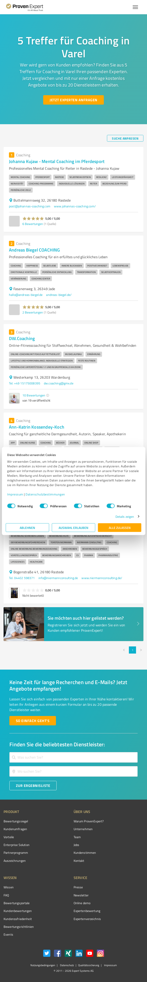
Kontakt (79, 860)
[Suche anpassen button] (125, 138)
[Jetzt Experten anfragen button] (73, 100)
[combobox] (73, 757)
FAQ (6, 895)
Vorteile (9, 837)
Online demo (82, 903)
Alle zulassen (120, 527)
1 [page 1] (132, 650)
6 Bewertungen (32, 224)
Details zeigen (124, 516)
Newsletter (81, 895)
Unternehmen (83, 829)
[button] (33, 219)
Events (8, 934)
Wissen (9, 887)
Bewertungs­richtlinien (19, 926)
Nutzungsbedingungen (42, 965)
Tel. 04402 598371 (22, 578)
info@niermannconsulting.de (58, 578)
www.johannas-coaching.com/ (75, 206)
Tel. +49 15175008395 (24, 383)
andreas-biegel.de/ (59, 295)
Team (77, 837)
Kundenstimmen (85, 852)
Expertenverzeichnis (87, 919)
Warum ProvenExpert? (89, 821)
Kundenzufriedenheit (18, 919)
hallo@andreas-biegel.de (26, 295)
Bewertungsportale (17, 903)
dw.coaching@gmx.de (58, 383)
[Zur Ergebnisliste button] (33, 785)
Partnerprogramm (16, 852)
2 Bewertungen (32, 312)
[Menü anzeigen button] (135, 7)
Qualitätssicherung (88, 965)
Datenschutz (66, 965)
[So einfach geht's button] (32, 720)
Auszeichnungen (15, 860)
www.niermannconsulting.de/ (101, 578)
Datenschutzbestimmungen (45, 494)
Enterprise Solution (17, 845)
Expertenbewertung (87, 911)
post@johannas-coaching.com (29, 206)
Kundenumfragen (15, 829)
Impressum (15, 494)
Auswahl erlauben (73, 527)
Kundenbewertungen (18, 911)
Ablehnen (27, 527)
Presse (78, 887)
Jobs (76, 845)
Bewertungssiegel (16, 821)
